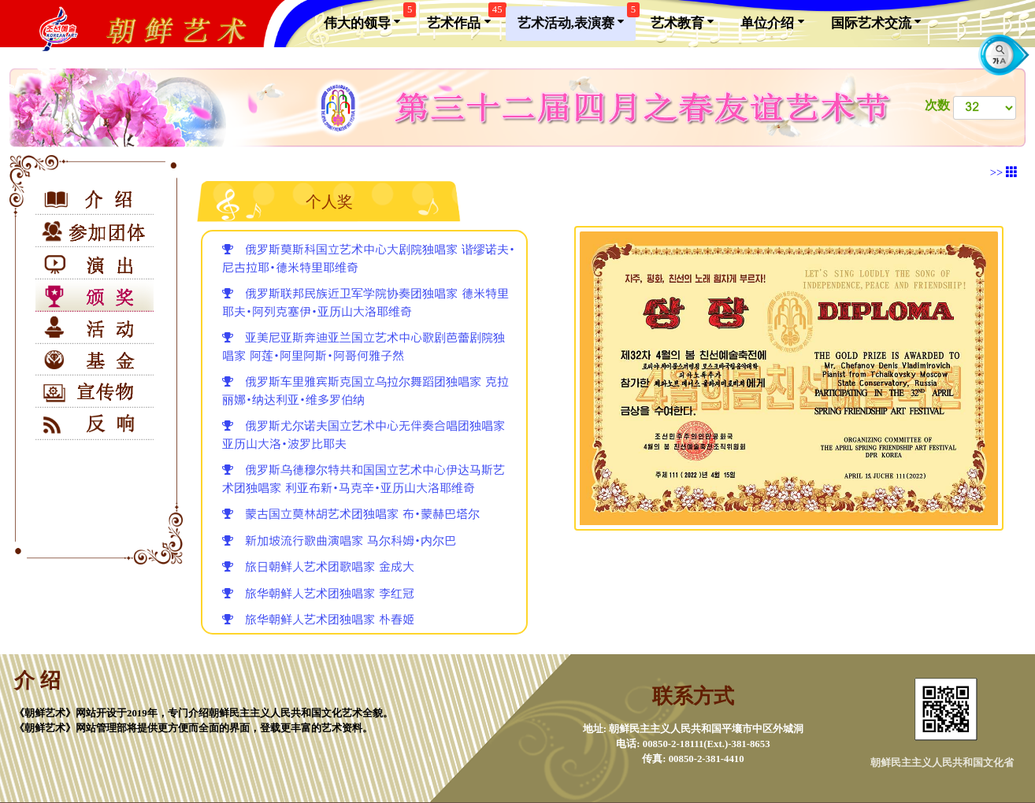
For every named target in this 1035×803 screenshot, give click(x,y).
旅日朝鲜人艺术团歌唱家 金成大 (318, 567)
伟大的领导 (368, 18)
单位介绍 (771, 22)
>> (1004, 172)
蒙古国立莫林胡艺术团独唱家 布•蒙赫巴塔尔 (351, 514)
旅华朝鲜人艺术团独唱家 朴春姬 (318, 620)
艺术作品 (464, 18)
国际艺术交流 (876, 22)
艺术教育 (682, 22)
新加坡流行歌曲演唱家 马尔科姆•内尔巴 (339, 541)
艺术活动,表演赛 (577, 18)
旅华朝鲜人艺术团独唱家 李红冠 (318, 594)
